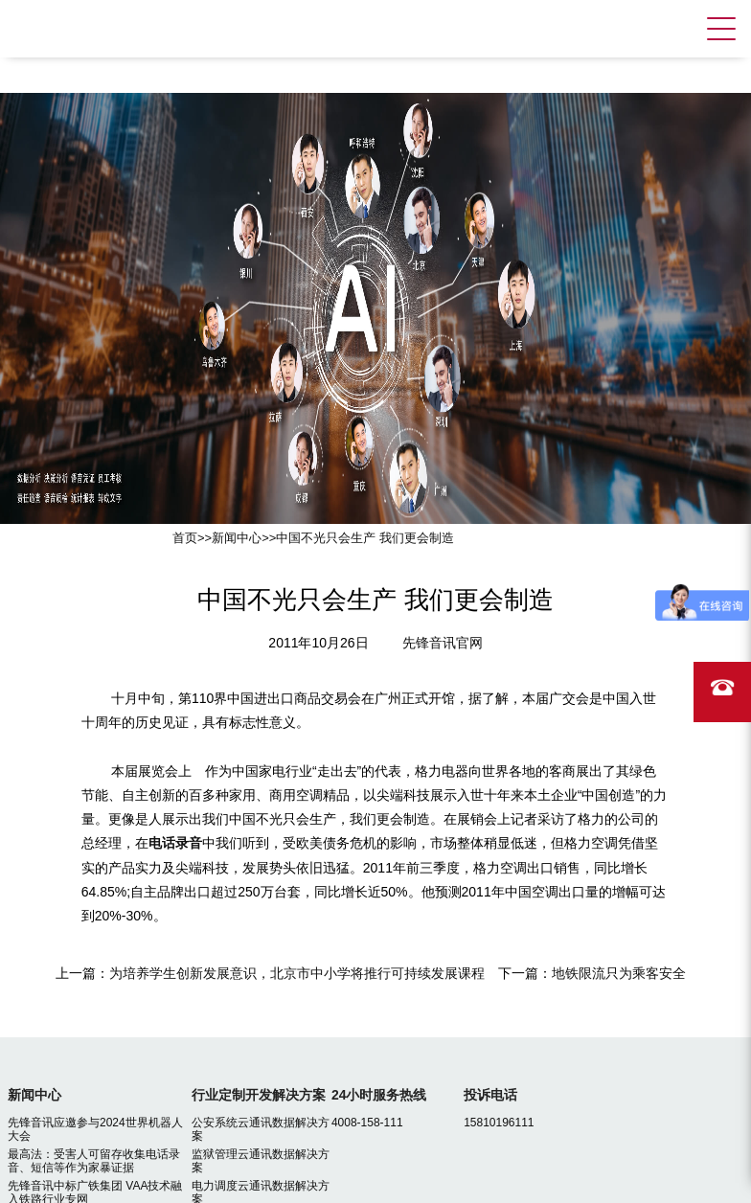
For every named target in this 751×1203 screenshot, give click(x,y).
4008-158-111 (367, 1122)
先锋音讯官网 (442, 642)
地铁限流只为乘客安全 (619, 973)
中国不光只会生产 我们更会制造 (365, 538)
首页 (184, 538)
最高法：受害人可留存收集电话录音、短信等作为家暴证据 (94, 1160)
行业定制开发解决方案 (259, 1094)
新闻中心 (237, 538)
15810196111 (499, 1122)
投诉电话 (490, 1094)
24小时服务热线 (379, 1094)
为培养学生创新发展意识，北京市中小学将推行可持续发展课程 (297, 973)
